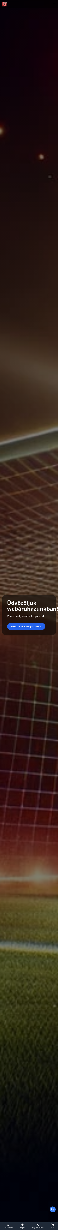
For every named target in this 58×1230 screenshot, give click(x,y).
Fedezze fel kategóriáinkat (26, 626)
